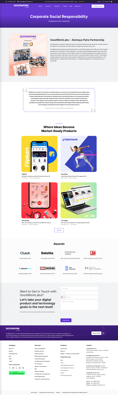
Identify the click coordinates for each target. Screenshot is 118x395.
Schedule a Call (98, 6)
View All (59, 230)
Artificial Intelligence (40, 348)
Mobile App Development (41, 356)
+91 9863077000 (12, 1)
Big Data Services (39, 351)
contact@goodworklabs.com (26, 1)
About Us (11, 348)
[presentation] (72, 314)
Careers (99, 1)
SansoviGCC (64, 348)
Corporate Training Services (42, 379)
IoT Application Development (42, 361)
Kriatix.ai (63, 351)
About (41, 6)
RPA (36, 369)
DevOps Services (39, 353)
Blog (10, 356)
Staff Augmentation (40, 376)
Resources (78, 6)
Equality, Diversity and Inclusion (46, 392)
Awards (11, 351)
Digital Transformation (41, 366)
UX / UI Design (38, 363)
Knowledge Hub (13, 353)
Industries (57, 6)
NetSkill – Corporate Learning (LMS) (70, 353)
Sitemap (58, 392)
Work (70, 6)
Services (49, 6)
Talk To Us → (82, 1)
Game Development (40, 358)
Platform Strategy (39, 371)
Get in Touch (96, 333)
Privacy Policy (34, 392)
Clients (65, 6)
